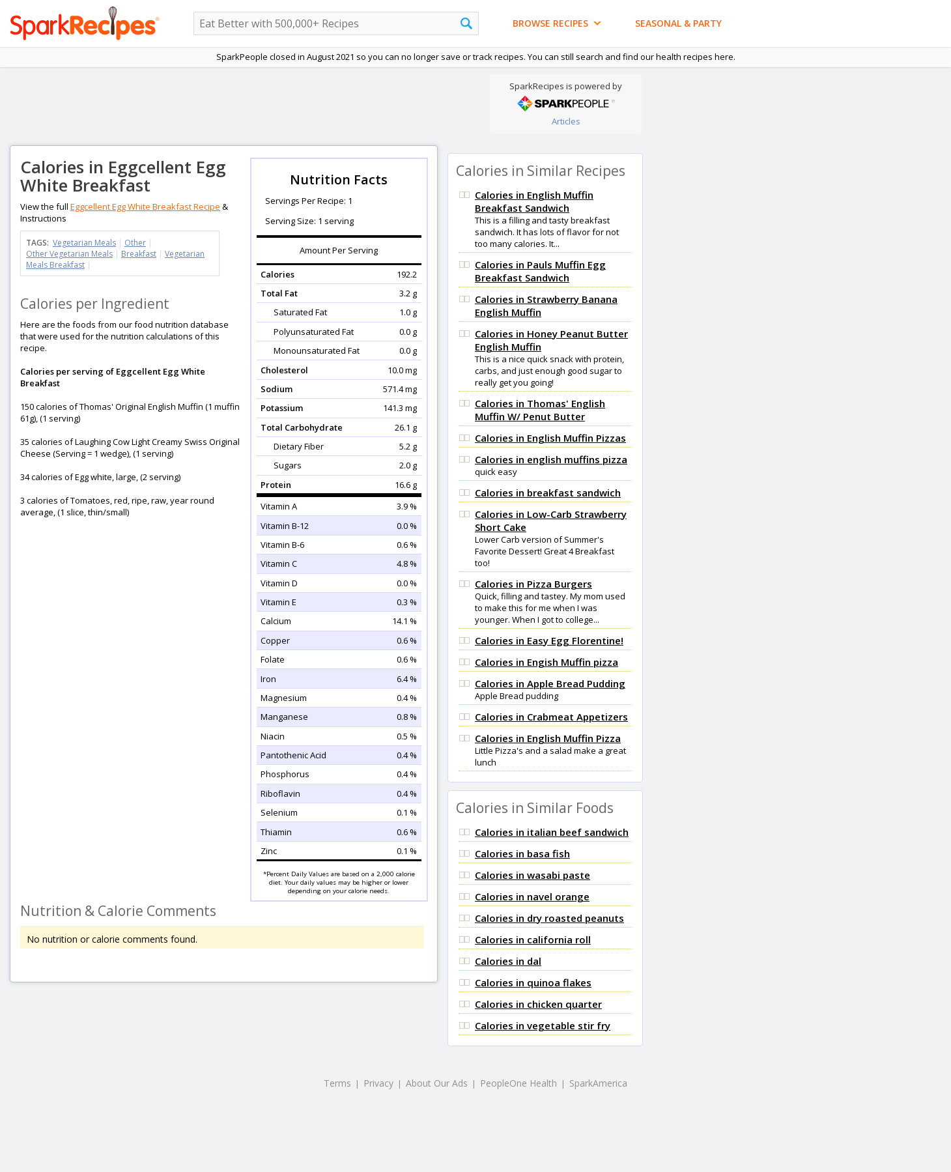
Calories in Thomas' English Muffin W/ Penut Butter (540, 410)
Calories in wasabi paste (532, 874)
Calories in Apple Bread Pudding (550, 683)
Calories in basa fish (522, 853)
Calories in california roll (533, 939)
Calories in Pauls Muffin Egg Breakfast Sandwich (540, 271)
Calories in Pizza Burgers (533, 583)
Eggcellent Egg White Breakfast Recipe (145, 206)
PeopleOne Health (518, 1083)
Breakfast (138, 253)
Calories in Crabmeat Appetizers (551, 716)
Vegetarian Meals (84, 242)
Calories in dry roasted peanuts (549, 917)
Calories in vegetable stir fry (542, 1025)
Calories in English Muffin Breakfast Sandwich (534, 201)
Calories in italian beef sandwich (552, 831)
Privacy (378, 1083)
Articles (566, 121)
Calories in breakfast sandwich (548, 492)
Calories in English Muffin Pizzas (550, 437)
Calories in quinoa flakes (533, 982)
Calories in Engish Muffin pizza (546, 661)
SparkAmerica (598, 1083)
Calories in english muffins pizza (551, 459)
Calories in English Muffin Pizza (548, 738)
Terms (337, 1083)
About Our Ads (437, 1083)
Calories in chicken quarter (538, 1003)
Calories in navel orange (532, 896)
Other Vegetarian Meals (69, 253)
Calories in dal (508, 960)
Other (135, 242)
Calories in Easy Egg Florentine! (549, 640)
